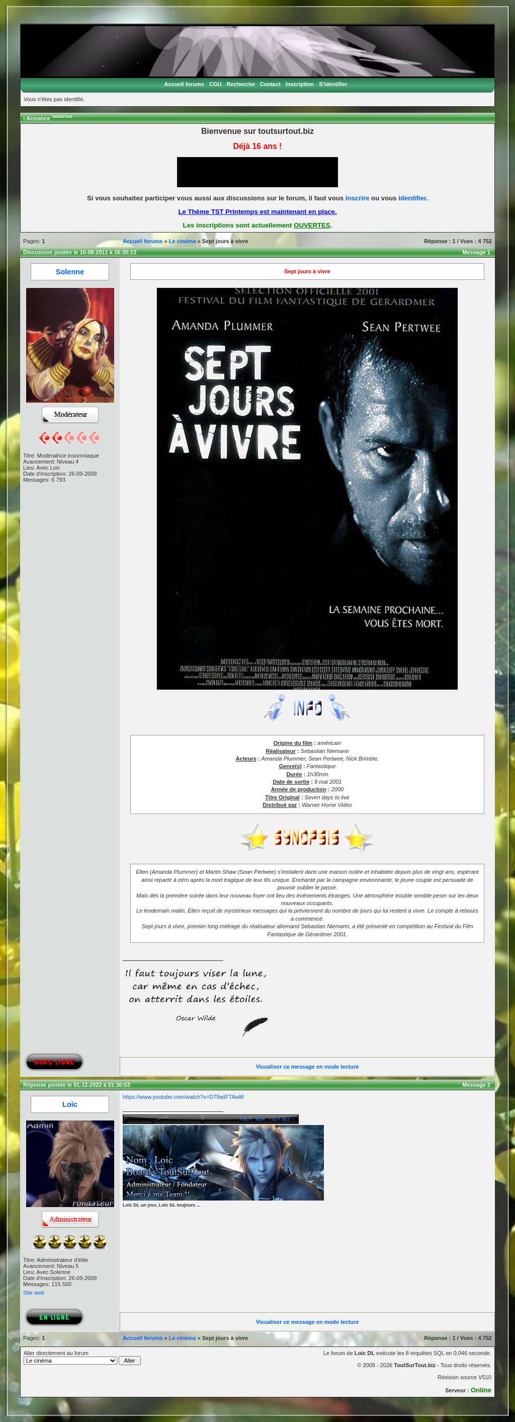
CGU (215, 84)
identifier (412, 198)
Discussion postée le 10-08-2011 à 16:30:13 (79, 252)
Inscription (300, 84)
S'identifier (333, 84)
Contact (270, 84)
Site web (33, 1293)
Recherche (241, 84)
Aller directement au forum (82, 1357)
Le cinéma (182, 241)
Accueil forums (184, 84)
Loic (69, 1104)
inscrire (358, 198)
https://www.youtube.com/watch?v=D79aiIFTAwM (183, 1097)
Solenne (70, 272)
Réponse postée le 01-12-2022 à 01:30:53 (76, 1085)
